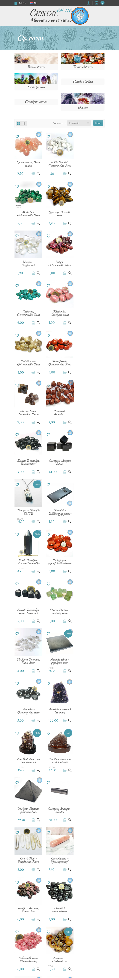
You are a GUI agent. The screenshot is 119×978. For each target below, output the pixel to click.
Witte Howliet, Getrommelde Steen (59, 163)
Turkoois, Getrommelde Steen (28, 263)
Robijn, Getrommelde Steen (90, 213)
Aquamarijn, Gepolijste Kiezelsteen (59, 711)
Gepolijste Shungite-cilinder (28, 610)
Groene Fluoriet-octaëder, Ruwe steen (60, 463)
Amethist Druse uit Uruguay (90, 510)
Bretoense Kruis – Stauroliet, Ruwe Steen (59, 314)
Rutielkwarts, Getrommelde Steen (90, 263)
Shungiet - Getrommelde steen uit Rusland (59, 512)
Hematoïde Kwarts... (90, 312)
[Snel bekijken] (38, 173)
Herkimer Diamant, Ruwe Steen (90, 461)
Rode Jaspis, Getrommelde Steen (28, 312)
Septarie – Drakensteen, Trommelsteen (28, 711)
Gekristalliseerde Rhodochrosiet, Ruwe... (90, 661)
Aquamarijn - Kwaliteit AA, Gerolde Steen (90, 711)
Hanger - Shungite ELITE (91, 362)
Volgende (73, 835)
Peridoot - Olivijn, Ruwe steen (91, 758)
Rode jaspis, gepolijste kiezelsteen (90, 411)
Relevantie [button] (74, 122)
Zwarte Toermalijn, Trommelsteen (28, 362)
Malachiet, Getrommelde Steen (90, 163)
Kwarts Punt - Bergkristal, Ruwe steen (59, 612)
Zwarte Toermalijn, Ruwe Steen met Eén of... (28, 463)
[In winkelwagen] (33, 173)
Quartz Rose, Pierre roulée (28, 163)
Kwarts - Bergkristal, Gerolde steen (60, 215)
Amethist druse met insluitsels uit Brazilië (28, 562)
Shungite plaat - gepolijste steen (28, 510)
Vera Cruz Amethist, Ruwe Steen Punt (28, 760)
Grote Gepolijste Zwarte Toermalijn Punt (59, 413)
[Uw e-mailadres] (52, 959)
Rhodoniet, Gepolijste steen (59, 263)
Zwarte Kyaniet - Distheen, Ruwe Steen (59, 760)
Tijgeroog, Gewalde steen (28, 213)
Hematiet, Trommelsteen (59, 659)
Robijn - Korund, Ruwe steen (28, 659)
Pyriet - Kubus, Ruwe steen (28, 808)
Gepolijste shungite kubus (59, 362)
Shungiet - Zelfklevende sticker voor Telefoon (28, 413)
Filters (98, 122)
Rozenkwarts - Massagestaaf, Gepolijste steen (91, 612)
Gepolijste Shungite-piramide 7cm (90, 562)
